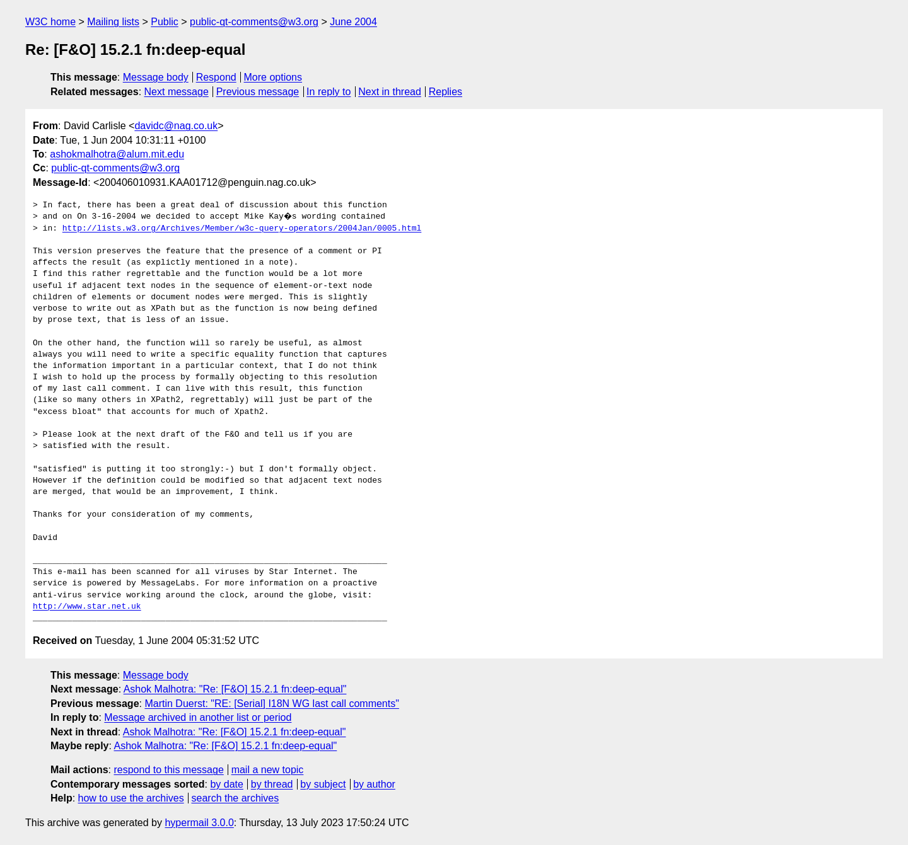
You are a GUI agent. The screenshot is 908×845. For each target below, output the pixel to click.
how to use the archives (131, 798)
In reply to (328, 91)
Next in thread (389, 91)
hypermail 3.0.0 (199, 822)
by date (226, 784)
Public (164, 21)
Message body (156, 77)
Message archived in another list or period (197, 717)
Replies (445, 91)
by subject (323, 784)
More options (273, 77)
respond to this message (168, 769)
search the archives (235, 798)
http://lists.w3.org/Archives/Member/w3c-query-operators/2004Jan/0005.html (241, 228)
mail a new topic (267, 769)
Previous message (258, 91)
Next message (176, 91)
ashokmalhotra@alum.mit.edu (117, 154)
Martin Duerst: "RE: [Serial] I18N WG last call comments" (271, 703)
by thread (272, 784)
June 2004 (353, 21)
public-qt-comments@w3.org (254, 21)
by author (374, 784)
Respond (216, 77)
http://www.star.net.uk (87, 606)
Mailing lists (113, 21)
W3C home (50, 21)
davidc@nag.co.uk (176, 125)
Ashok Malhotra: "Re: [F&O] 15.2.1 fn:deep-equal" (235, 689)
